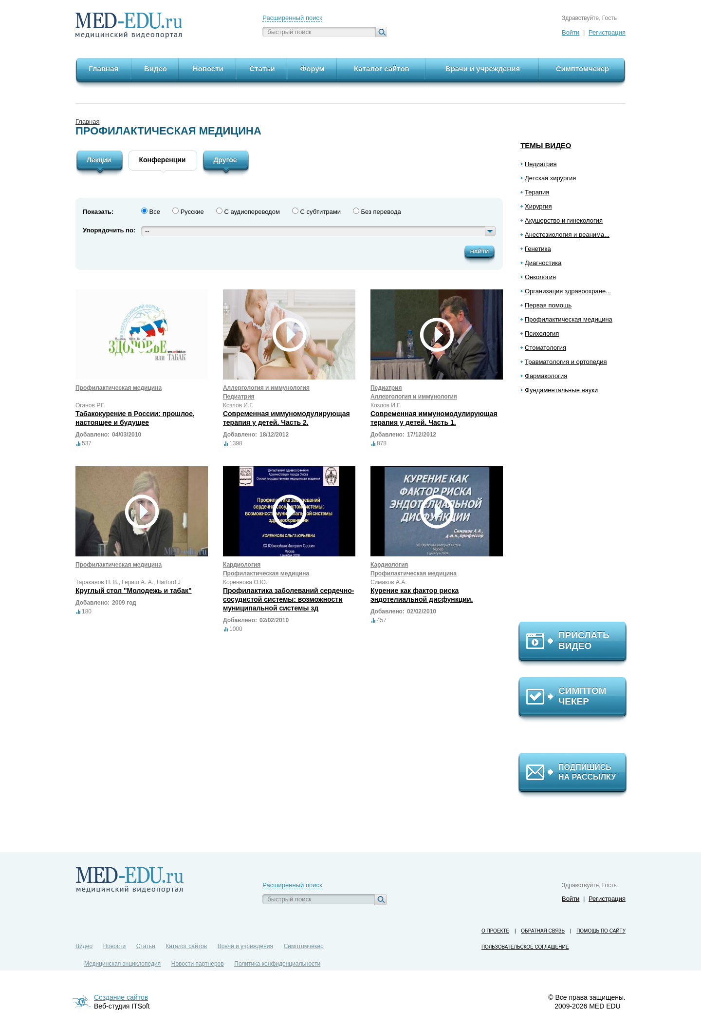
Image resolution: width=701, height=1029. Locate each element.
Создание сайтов (121, 997)
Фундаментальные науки (561, 390)
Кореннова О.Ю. (245, 582)
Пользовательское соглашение (525, 947)
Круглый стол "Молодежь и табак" (133, 590)
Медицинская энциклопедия (122, 963)
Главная (87, 121)
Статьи (145, 946)
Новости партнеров (197, 963)
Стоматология (545, 347)
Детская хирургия (550, 178)
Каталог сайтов (186, 946)
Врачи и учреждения (245, 946)
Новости (114, 946)
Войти (570, 32)
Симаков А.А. (388, 582)
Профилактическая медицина (568, 319)
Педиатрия (541, 164)
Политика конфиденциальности (277, 963)
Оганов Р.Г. (90, 405)
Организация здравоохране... (568, 291)
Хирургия (538, 206)
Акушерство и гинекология (564, 220)
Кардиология (241, 564)
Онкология (540, 277)
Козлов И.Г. (238, 405)
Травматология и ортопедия (566, 361)
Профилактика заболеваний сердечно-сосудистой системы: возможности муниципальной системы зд (288, 599)
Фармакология (546, 376)
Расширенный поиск (292, 17)
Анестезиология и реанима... (567, 234)
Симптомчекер (304, 946)
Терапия (537, 192)
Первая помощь (548, 305)
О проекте (495, 931)
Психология (542, 333)
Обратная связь (543, 931)
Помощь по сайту (601, 931)
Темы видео (546, 145)
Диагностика (543, 263)
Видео (83, 946)
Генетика (538, 248)
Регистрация (607, 32)
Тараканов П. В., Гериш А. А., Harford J (128, 582)
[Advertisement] (576, 512)
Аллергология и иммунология (266, 387)
